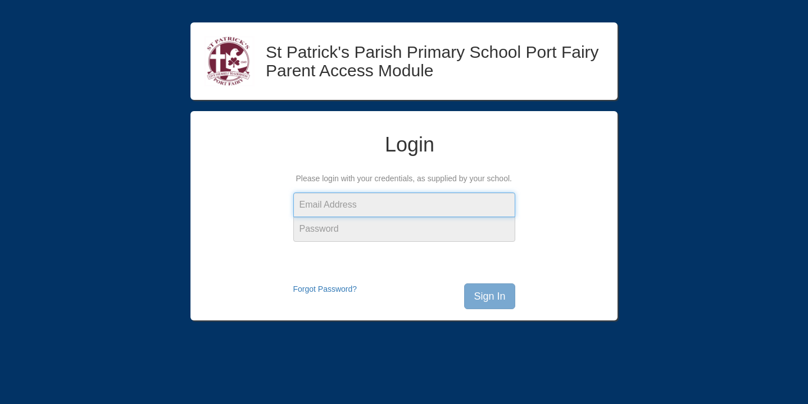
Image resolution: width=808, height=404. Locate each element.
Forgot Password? (325, 288)
